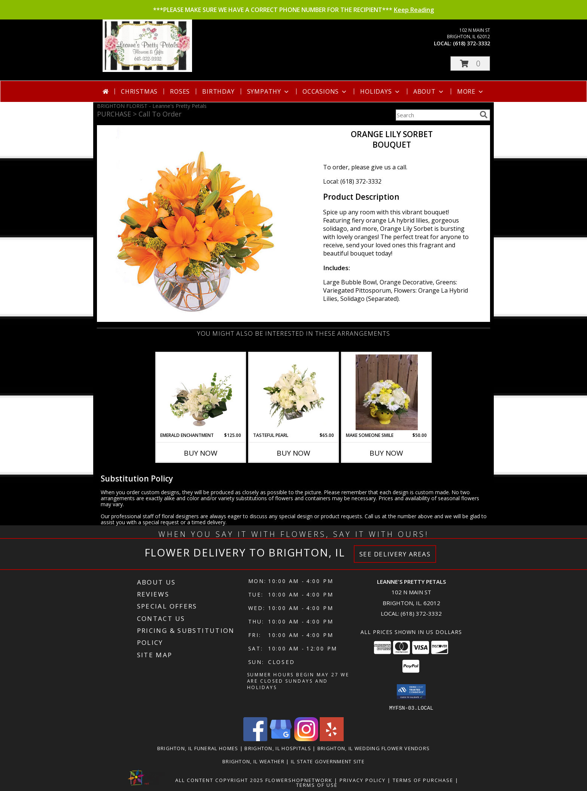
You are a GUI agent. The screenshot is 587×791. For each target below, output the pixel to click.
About (429, 91)
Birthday (218, 91)
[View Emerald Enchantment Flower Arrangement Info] (201, 392)
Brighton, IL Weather (253, 761)
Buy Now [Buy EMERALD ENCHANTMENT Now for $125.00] (201, 453)
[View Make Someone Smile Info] (386, 392)
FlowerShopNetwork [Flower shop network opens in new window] (298, 779)
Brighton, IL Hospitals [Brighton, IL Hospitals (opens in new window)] (277, 748)
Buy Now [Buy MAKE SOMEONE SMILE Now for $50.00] (386, 453)
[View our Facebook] (255, 738)
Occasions (325, 91)
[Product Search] (436, 115)
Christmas (139, 91)
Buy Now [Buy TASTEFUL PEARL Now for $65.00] (293, 453)
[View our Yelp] (332, 738)
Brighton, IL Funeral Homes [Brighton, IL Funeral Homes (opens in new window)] (197, 748)
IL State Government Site (328, 761)
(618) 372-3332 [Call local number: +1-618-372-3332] (471, 43)
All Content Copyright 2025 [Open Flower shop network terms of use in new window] (219, 779)
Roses (180, 91)
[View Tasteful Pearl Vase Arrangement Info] (293, 392)
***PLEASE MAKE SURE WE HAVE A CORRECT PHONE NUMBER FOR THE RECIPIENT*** (293, 10)
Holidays (380, 91)
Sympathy (268, 91)
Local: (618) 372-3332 (352, 181)
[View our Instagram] (306, 738)
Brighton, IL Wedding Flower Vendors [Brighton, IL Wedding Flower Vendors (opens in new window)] (373, 748)
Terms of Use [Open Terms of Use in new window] (317, 784)
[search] (484, 115)
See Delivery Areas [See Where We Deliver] (395, 554)
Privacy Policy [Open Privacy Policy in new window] (363, 779)
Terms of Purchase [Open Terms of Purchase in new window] (423, 779)
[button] (470, 63)
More (470, 91)
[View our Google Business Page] (281, 738)
